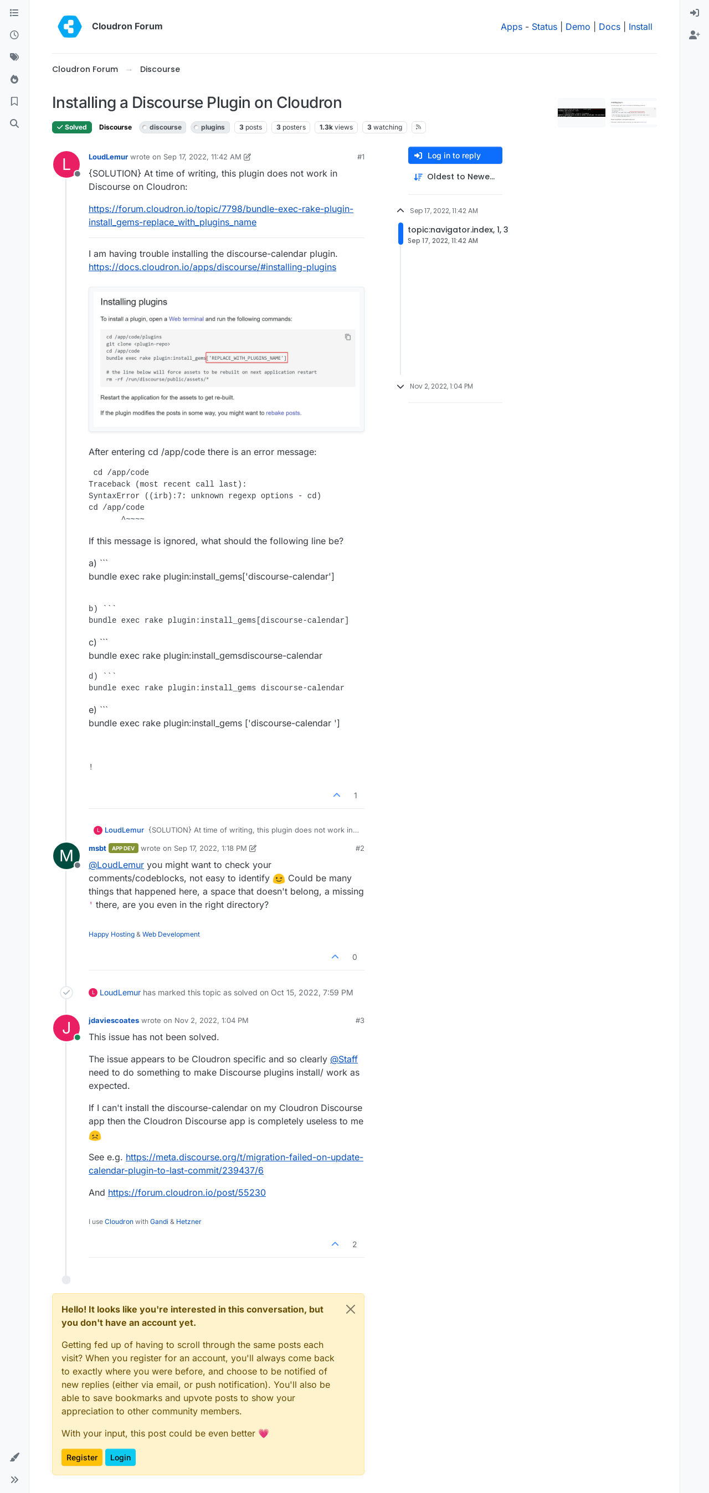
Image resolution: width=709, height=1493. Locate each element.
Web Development (171, 934)
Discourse (115, 127)
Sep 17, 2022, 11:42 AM (202, 156)
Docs (609, 26)
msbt (97, 848)
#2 (360, 848)
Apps (511, 26)
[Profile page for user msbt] (66, 856)
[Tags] (14, 57)
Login (120, 1457)
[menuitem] (695, 13)
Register (81, 1457)
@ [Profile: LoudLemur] (116, 864)
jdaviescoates (114, 1020)
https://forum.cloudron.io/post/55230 (187, 1192)
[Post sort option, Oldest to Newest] (455, 176)
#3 (360, 1020)
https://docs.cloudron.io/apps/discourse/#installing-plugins (212, 266)
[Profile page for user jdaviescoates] (66, 1028)
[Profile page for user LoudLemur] (66, 164)
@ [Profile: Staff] (344, 1059)
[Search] (14, 124)
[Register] (695, 35)
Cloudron (119, 1221)
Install (641, 26)
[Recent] (14, 35)
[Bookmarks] (14, 102)
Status (544, 26)
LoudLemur (108, 156)
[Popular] (14, 80)
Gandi (159, 1221)
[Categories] (14, 13)
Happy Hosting (112, 934)
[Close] (350, 1309)
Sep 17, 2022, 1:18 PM (210, 848)
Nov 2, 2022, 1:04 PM (211, 1020)
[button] (14, 1457)
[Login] (695, 13)
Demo (578, 26)
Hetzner (189, 1221)
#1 (360, 156)
